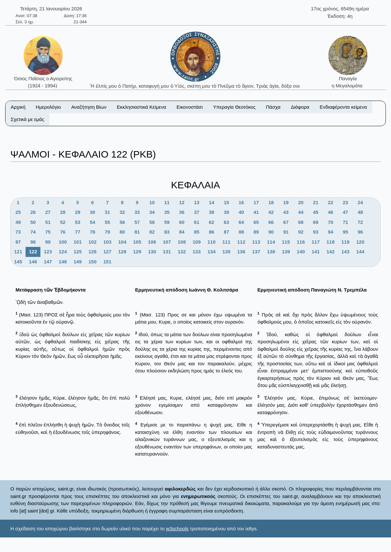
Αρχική (18, 107)
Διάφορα (300, 107)
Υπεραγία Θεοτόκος (234, 107)
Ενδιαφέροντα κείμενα (343, 107)
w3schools (177, 528)
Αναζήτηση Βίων (88, 107)
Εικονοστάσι (190, 107)
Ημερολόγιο (48, 107)
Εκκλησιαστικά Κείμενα (141, 107)
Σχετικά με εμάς (27, 119)
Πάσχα (273, 107)
